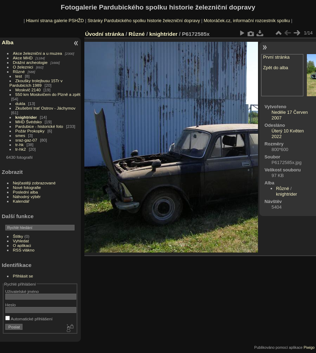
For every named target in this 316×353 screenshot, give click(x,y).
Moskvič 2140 (28, 89)
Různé (19, 71)
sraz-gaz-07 (26, 140)
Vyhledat (21, 240)
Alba (7, 42)
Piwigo (309, 347)
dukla (20, 103)
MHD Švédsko (28, 121)
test (18, 76)
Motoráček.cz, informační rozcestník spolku (247, 20)
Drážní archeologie (30, 62)
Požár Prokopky (30, 131)
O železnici (23, 67)
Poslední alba (25, 192)
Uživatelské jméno (22, 291)
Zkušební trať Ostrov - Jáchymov (45, 108)
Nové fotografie (27, 187)
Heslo (10, 304)
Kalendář (21, 201)
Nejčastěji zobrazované (34, 183)
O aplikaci (22, 245)
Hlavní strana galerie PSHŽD (55, 20)
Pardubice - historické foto (39, 126)
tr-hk (19, 144)
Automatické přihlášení (29, 318)
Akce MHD (23, 57)
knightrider (26, 117)
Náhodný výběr (27, 196)
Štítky (18, 236)
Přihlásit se (23, 276)
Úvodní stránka (104, 34)
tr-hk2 (20, 149)
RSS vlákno (23, 250)
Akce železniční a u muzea (37, 53)
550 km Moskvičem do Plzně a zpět (47, 94)
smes (20, 135)
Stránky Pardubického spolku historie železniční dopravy (144, 20)
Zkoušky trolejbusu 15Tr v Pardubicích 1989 (36, 82)
